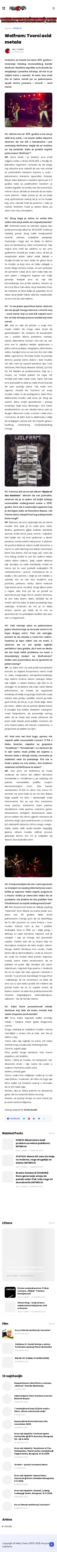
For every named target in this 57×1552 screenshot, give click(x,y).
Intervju (17, 28)
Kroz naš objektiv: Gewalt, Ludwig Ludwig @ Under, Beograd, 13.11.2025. (33, 1492)
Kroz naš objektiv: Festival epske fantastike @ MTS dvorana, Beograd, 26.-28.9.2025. (33, 1436)
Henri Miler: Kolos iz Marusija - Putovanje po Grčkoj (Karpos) (26, 1269)
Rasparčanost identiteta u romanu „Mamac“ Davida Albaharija (32, 1384)
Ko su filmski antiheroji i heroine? (33, 1330)
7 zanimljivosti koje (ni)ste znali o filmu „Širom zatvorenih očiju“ (32, 1410)
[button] (44, 1118)
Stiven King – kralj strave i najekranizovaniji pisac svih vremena (32, 1305)
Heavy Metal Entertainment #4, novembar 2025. (31, 1422)
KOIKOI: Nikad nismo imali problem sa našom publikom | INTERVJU (33, 1143)
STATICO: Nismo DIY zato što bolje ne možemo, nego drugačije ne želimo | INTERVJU (35, 1159)
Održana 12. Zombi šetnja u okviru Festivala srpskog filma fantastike (33, 1345)
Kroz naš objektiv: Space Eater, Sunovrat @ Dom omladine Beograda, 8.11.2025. (34, 1478)
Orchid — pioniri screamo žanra (30, 1464)
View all (52, 1133)
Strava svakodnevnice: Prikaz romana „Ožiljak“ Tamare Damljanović (33, 1291)
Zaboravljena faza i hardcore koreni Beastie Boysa (33, 1397)
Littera (10, 1262)
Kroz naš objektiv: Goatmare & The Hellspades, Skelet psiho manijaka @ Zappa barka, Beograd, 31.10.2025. (34, 1451)
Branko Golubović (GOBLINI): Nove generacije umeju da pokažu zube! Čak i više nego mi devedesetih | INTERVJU (34, 1177)
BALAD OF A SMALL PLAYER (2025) (32, 1358)
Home (8, 28)
